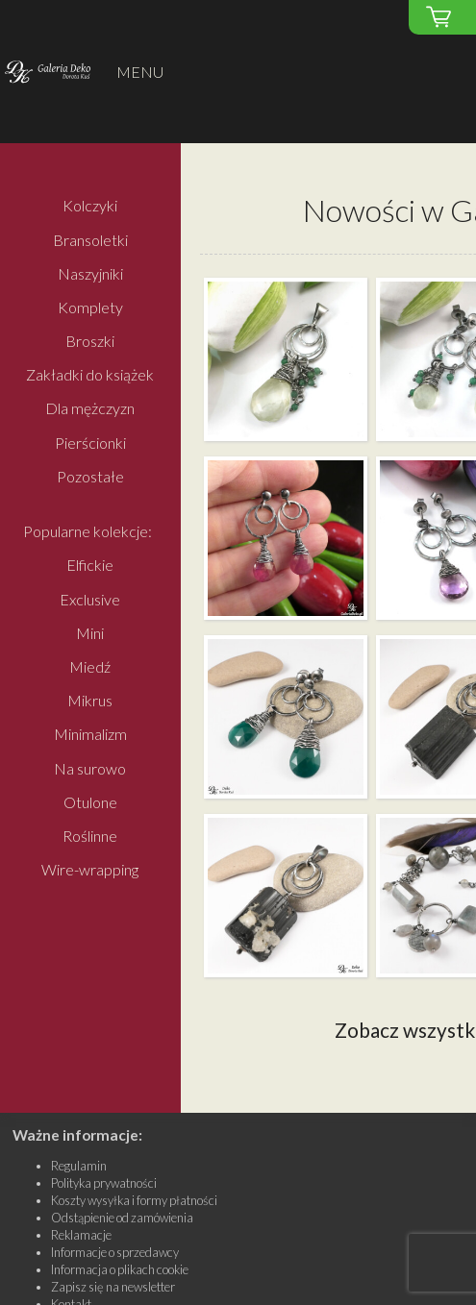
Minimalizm (90, 735)
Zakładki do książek (90, 375)
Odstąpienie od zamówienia (122, 1217)
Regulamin (79, 1165)
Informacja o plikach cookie (119, 1269)
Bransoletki (90, 240)
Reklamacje (81, 1235)
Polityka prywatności (104, 1183)
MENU (139, 71)
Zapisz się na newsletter (113, 1286)
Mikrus (90, 701)
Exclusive (90, 599)
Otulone (90, 802)
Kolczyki (90, 206)
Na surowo (90, 768)
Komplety (90, 307)
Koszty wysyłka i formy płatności (134, 1200)
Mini (90, 633)
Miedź (90, 666)
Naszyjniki (90, 273)
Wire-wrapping (89, 869)
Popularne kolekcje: (87, 532)
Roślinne (90, 835)
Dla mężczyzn (90, 409)
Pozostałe (90, 476)
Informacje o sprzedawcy (115, 1252)
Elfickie (89, 565)
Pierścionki (90, 442)
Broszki (89, 341)
